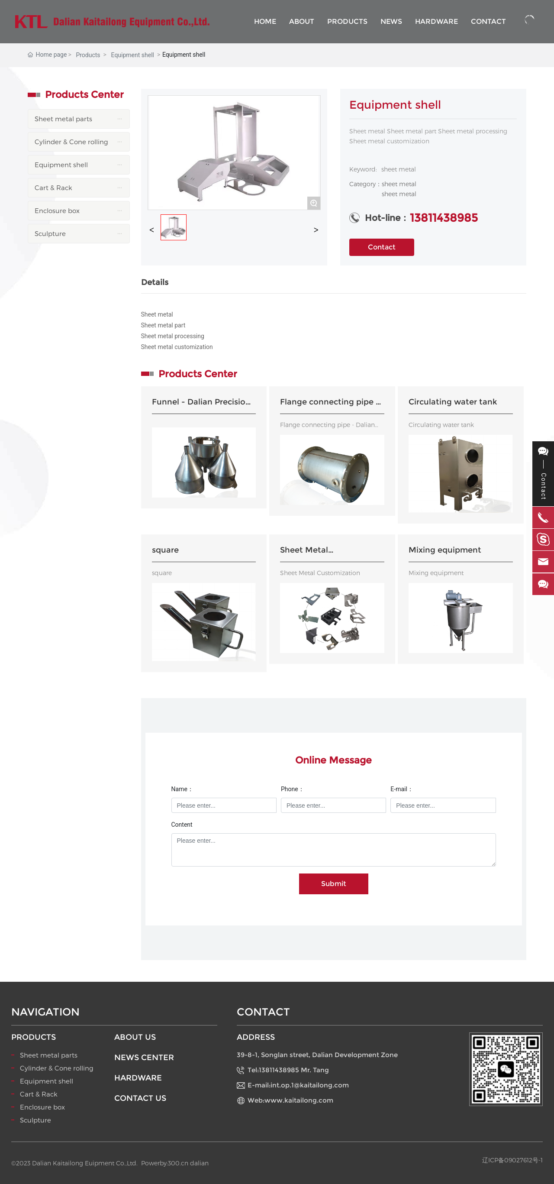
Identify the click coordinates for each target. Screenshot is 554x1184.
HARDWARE (138, 1078)
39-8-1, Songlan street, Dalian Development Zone (317, 1055)
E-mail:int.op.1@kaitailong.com (298, 1085)
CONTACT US (140, 1098)
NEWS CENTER (144, 1057)
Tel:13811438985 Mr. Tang (288, 1070)
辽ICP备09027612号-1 (512, 1160)
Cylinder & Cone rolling (56, 1068)
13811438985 (444, 218)
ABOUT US (135, 1037)
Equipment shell (132, 55)
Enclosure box (42, 1107)
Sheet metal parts (48, 1055)
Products (88, 55)
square (165, 550)
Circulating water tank (453, 402)
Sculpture (35, 1120)
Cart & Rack (39, 1094)
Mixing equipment (445, 550)
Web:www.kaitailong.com (290, 1100)
